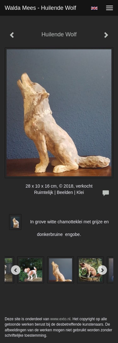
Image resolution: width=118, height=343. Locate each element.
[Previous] (15, 270)
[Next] (102, 270)
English (94, 8)
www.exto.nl (60, 319)
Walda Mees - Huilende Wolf (40, 8)
